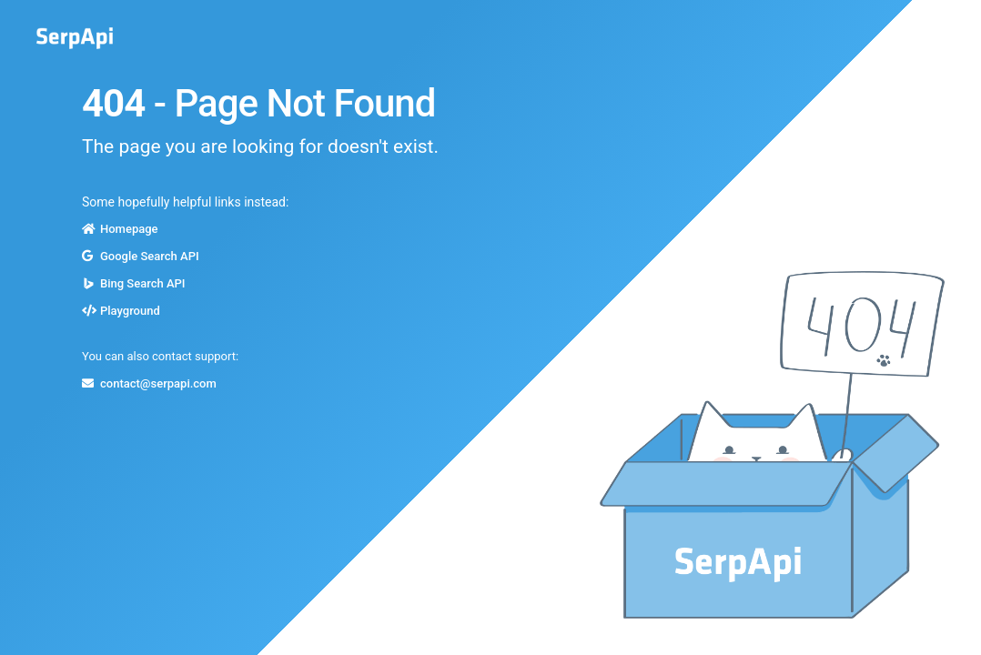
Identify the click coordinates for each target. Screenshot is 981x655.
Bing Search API (143, 283)
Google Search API (149, 256)
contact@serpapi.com (158, 383)
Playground (130, 310)
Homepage (129, 229)
